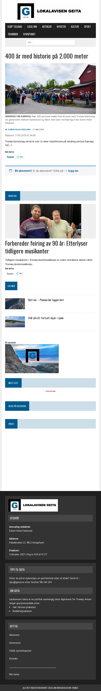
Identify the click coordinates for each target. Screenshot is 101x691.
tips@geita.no (16, 582)
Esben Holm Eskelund (19, 129)
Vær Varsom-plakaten (24, 607)
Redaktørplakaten (22, 611)
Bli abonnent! (23, 171)
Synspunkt (29, 34)
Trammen (13, 34)
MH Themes (73, 687)
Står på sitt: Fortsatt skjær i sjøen (46, 318)
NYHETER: (12, 196)
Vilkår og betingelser (20, 650)
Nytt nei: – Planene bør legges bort (46, 300)
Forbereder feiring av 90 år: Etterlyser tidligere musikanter (46, 247)
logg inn (73, 171)
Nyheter (61, 27)
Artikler (47, 27)
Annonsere (15, 642)
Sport (87, 27)
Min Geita (14, 674)
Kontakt (13, 658)
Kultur (75, 27)
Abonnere (14, 634)
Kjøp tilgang (15, 27)
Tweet (10, 156)
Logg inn (32, 27)
